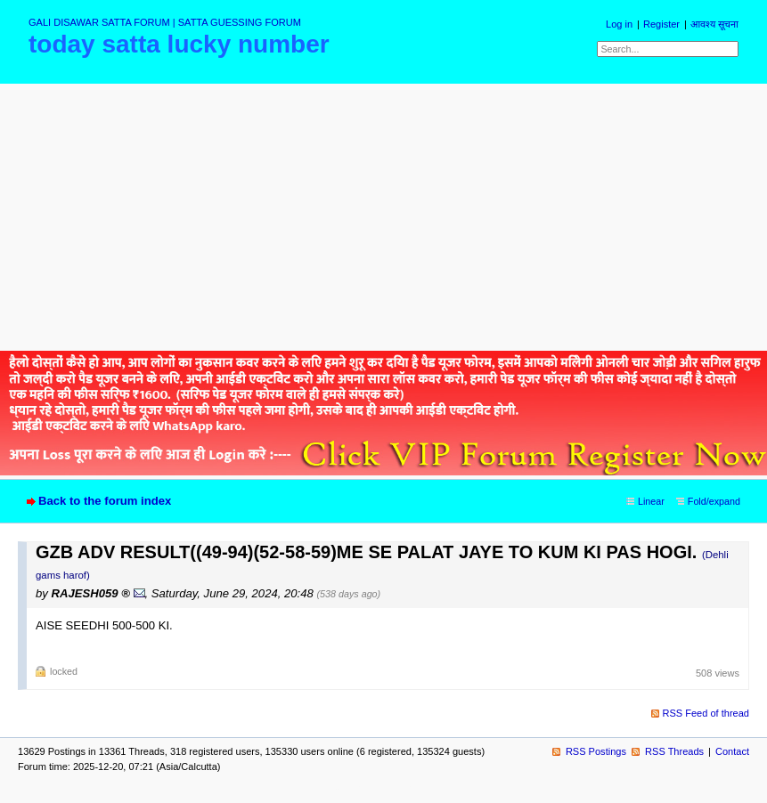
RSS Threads (674, 751)
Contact (732, 751)
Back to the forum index (104, 500)
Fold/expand (714, 501)
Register (661, 24)
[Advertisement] (383, 217)
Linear (651, 501)
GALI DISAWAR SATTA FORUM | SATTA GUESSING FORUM (165, 22)
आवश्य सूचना (714, 24)
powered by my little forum (383, 788)
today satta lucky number (179, 44)
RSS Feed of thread (706, 713)
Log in (619, 24)
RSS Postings (596, 751)
